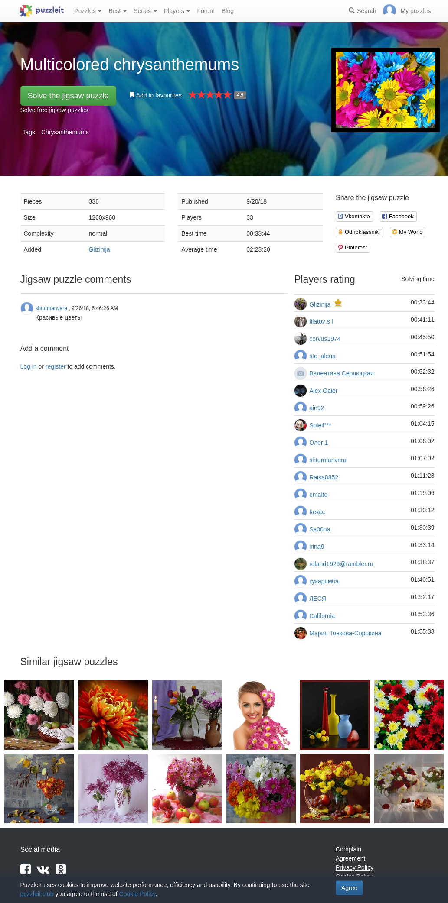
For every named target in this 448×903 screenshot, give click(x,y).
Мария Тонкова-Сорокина (345, 633)
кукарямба (324, 581)
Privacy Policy (354, 867)
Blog (228, 10)
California (322, 615)
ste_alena (322, 356)
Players (177, 10)
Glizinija (99, 249)
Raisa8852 (323, 477)
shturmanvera (328, 459)
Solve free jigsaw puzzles (54, 110)
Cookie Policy (137, 893)
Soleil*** (320, 425)
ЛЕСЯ (317, 598)
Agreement (350, 858)
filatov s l (321, 321)
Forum (205, 10)
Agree (349, 887)
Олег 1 (318, 442)
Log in (28, 366)
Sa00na (319, 529)
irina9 (316, 546)
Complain (348, 849)
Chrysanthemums (65, 132)
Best (117, 10)
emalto (318, 494)
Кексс (317, 511)
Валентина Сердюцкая (341, 373)
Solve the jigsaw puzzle (68, 95)
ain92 (316, 408)
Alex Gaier (323, 390)
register (56, 366)
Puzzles (88, 10)
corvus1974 (324, 338)
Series (145, 10)
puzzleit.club (37, 893)
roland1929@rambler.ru (341, 563)
